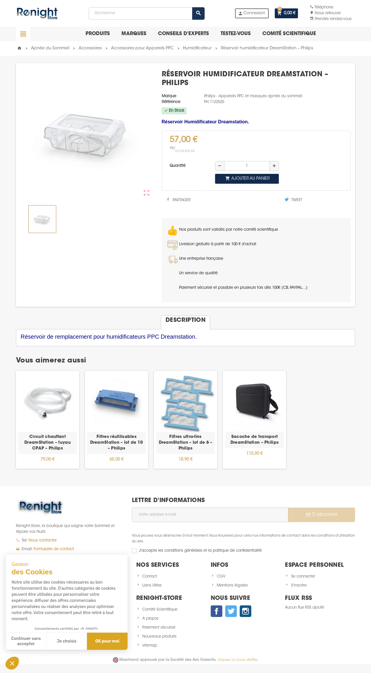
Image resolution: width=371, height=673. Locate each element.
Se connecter (303, 576)
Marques (133, 33)
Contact (149, 576)
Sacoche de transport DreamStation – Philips (254, 440)
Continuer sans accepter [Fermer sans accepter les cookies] (26, 641)
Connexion (251, 13)
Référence (171, 102)
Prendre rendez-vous (331, 19)
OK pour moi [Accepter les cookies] (107, 641)
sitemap (149, 645)
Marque (169, 96)
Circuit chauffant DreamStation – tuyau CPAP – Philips (47, 443)
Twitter (231, 611)
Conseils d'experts (183, 33)
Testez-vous (236, 33)
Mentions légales (232, 585)
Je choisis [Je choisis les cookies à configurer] (67, 641)
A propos (150, 618)
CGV (221, 576)
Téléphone (321, 7)
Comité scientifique (289, 33)
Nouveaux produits (159, 636)
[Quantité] (247, 166)
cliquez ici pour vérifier (237, 660)
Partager (178, 199)
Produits (98, 33)
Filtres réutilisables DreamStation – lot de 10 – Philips (116, 443)
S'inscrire (299, 585)
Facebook (216, 611)
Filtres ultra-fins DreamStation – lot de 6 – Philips (185, 443)
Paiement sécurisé (158, 627)
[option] (47, 420)
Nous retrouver (325, 13)
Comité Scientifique (159, 609)
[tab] (185, 320)
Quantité (178, 166)
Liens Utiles (152, 585)
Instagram (245, 611)
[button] (12, 663)
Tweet (293, 199)
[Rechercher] (146, 13)
